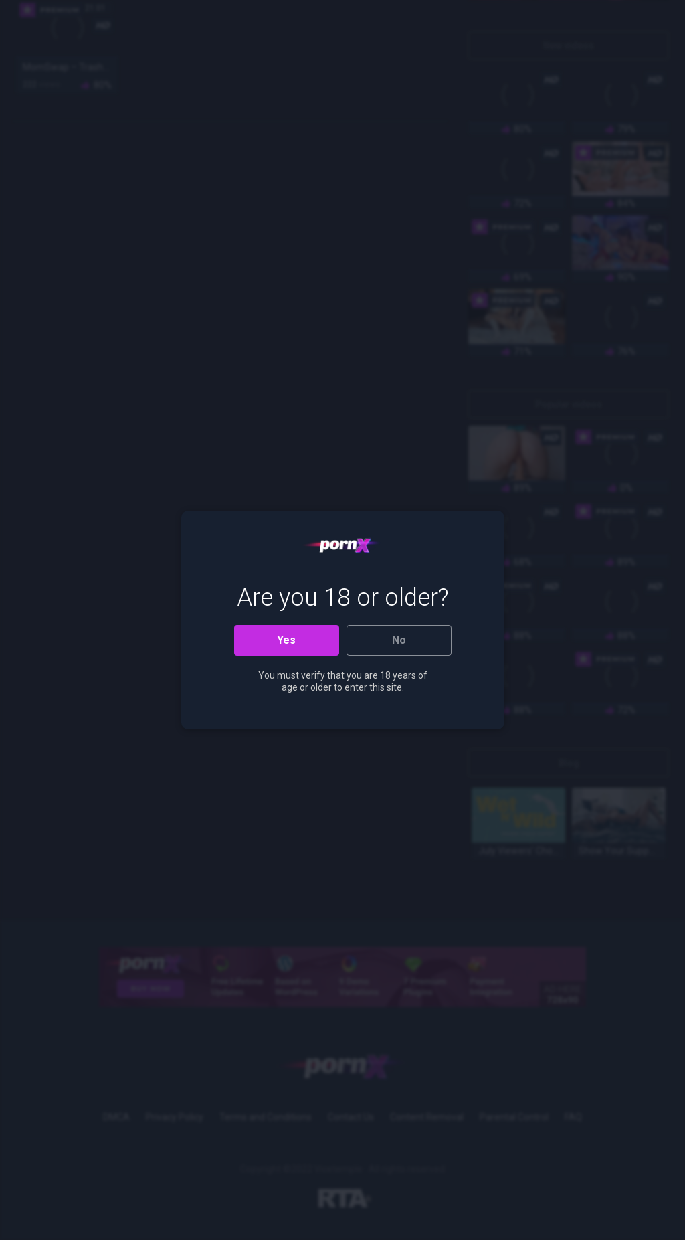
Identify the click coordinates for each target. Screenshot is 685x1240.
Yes (286, 640)
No (399, 640)
